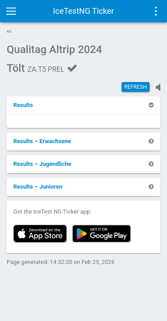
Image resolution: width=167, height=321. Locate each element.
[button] (23, 105)
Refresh (135, 87)
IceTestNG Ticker (83, 11)
